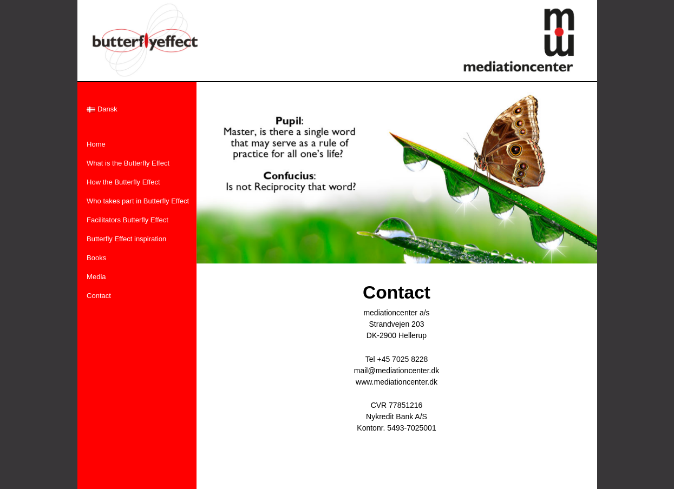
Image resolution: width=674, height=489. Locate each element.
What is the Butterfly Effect (128, 163)
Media (96, 277)
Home (96, 144)
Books (96, 258)
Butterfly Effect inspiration (126, 239)
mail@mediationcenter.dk (396, 370)
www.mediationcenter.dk (396, 382)
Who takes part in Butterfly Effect (138, 201)
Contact (99, 296)
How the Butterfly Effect (123, 182)
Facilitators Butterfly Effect (127, 220)
